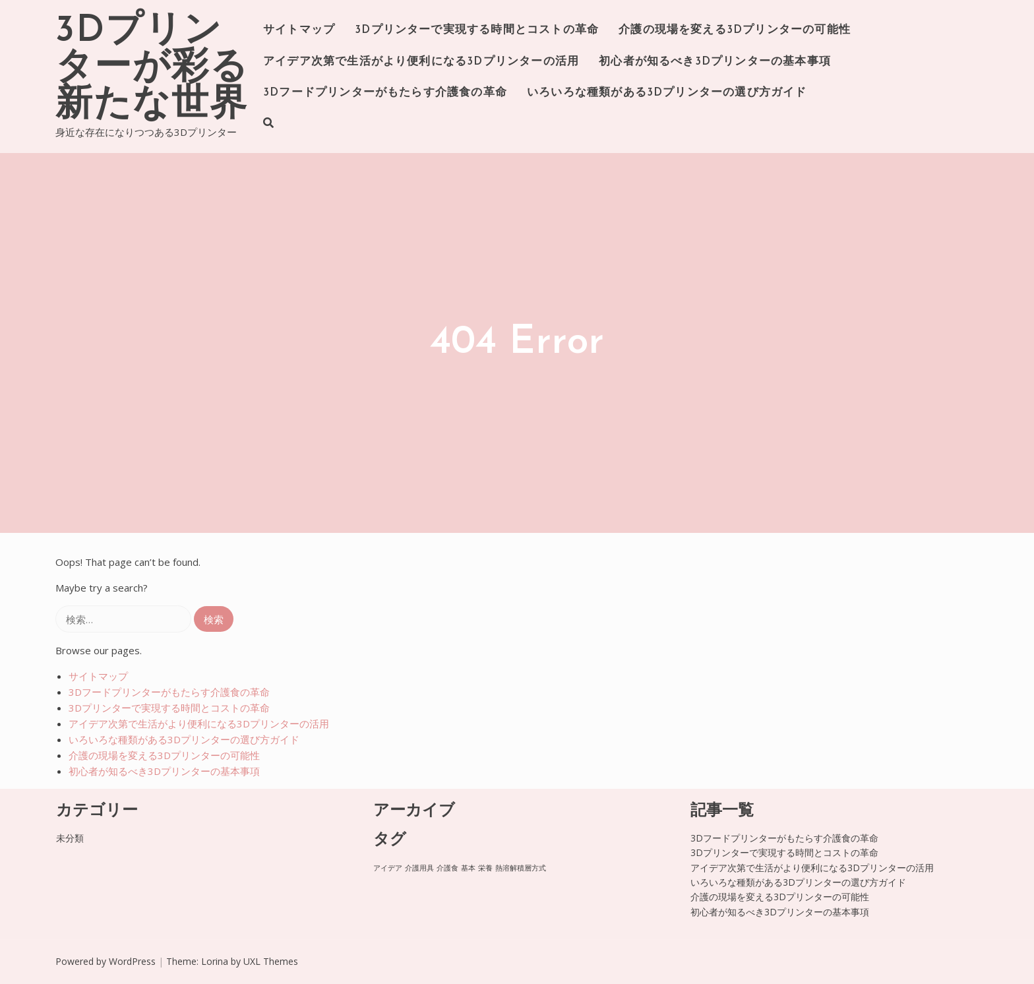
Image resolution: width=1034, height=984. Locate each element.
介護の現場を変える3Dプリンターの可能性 (735, 30)
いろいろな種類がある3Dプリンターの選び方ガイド (667, 92)
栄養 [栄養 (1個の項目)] (485, 868)
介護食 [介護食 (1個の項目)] (447, 868)
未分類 (70, 838)
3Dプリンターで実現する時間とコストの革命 (477, 30)
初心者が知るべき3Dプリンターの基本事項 (715, 61)
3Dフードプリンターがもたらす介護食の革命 (385, 92)
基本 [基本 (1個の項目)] (468, 868)
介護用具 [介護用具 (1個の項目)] (419, 868)
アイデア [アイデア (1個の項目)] (387, 868)
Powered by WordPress (105, 961)
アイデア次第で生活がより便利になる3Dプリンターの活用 (421, 61)
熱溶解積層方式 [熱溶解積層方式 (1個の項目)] (520, 868)
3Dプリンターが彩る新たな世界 (152, 68)
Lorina (214, 961)
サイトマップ (299, 30)
